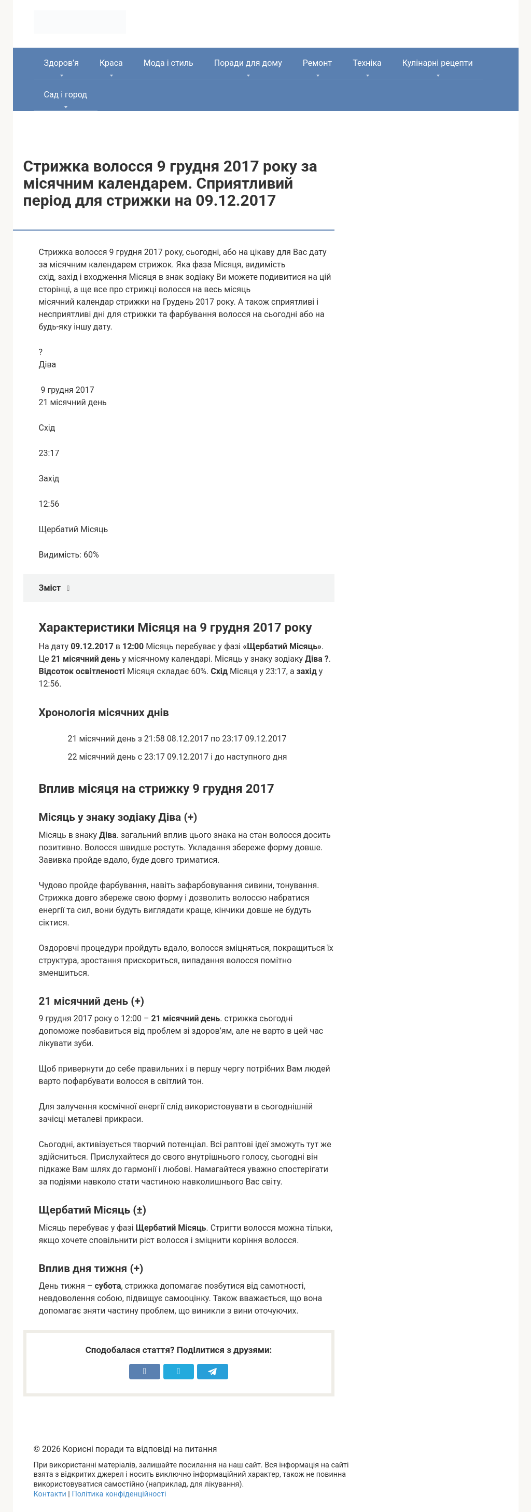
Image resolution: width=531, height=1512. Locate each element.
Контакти (50, 1494)
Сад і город (66, 94)
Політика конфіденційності (119, 1494)
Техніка (367, 63)
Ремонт (317, 63)
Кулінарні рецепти (437, 63)
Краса (111, 63)
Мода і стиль (168, 63)
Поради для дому (248, 63)
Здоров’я (61, 63)
